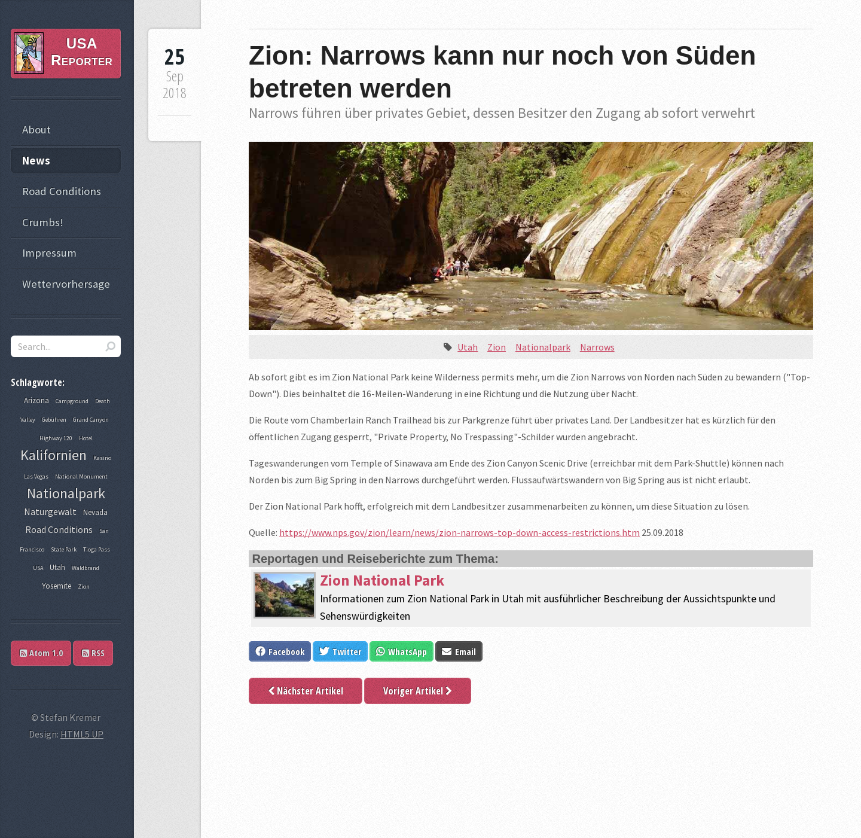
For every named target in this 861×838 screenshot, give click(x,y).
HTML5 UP (81, 734)
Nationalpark (542, 347)
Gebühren (54, 419)
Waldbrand (85, 568)
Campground (72, 401)
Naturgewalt (50, 511)
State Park (64, 549)
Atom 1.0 (41, 653)
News (36, 160)
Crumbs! (42, 222)
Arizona (36, 400)
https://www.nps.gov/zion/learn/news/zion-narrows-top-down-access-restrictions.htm (459, 532)
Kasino (102, 458)
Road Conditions (61, 191)
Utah (467, 347)
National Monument (81, 476)
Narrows (597, 347)
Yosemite (56, 586)
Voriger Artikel (417, 690)
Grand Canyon (91, 419)
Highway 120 (55, 438)
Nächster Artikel (305, 690)
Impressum (49, 253)
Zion (496, 347)
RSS (93, 653)
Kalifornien (53, 455)
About (36, 129)
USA (38, 568)
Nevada (95, 512)
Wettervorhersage (66, 284)
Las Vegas (36, 476)
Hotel (86, 438)
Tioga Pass (96, 549)
